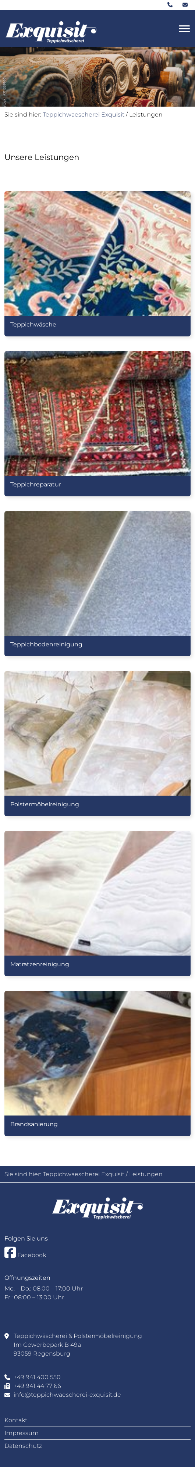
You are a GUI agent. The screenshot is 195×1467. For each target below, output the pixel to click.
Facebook (25, 1252)
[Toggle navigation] (184, 29)
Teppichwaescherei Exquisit (83, 114)
